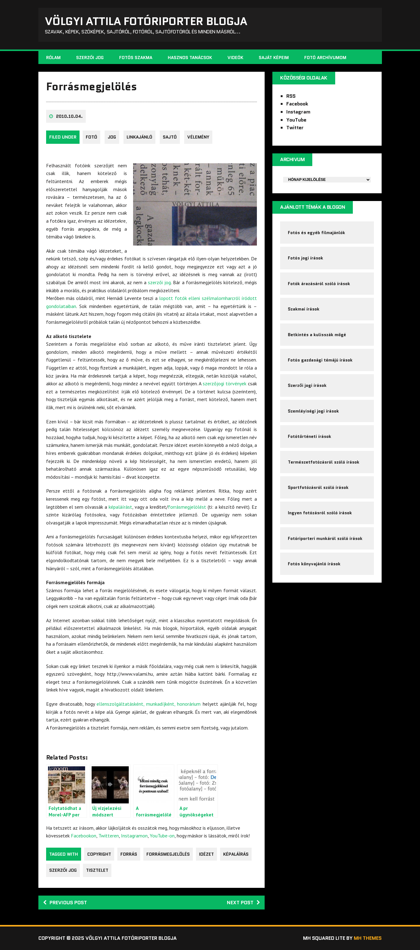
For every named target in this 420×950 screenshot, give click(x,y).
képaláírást (120, 507)
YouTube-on (162, 835)
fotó (91, 137)
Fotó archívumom (325, 57)
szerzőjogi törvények (224, 383)
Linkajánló (139, 137)
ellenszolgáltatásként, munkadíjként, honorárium (149, 704)
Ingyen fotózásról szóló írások (320, 513)
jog (112, 137)
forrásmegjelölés (168, 854)
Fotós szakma (135, 57)
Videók (235, 57)
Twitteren (108, 835)
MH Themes (368, 938)
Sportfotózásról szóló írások (318, 487)
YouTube (296, 119)
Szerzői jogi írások (307, 385)
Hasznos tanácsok (190, 57)
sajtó (170, 137)
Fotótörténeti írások (309, 436)
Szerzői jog (90, 57)
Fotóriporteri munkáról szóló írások (325, 538)
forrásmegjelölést (187, 507)
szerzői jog (159, 282)
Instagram (298, 111)
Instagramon (134, 835)
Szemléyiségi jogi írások (313, 411)
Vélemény (198, 137)
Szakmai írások (303, 309)
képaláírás (236, 854)
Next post (243, 902)
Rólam (53, 57)
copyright (99, 854)
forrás (128, 854)
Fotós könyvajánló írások (314, 564)
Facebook (297, 103)
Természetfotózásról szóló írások (323, 462)
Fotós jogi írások (305, 258)
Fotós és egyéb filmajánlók (316, 232)
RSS (291, 96)
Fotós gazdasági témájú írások (320, 360)
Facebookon (83, 835)
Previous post (65, 902)
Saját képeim (274, 57)
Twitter (295, 127)
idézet (206, 854)
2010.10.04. (69, 116)
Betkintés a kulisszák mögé (317, 335)
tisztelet (97, 870)
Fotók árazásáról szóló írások (319, 283)
